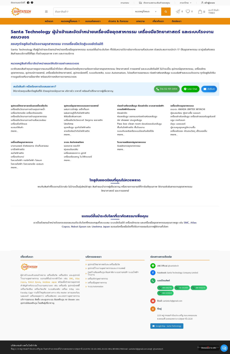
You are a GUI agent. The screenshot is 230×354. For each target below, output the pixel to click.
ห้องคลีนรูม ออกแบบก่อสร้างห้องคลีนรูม (137, 116)
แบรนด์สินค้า (17, 127)
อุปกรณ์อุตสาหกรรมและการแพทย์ (81, 105)
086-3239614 (167, 293)
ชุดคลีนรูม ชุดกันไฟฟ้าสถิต (77, 127)
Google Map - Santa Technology (167, 326)
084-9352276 (200, 288)
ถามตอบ (125, 2)
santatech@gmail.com (172, 301)
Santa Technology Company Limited (182, 272)
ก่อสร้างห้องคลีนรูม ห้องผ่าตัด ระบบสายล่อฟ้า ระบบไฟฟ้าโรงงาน (112, 273)
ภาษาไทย (184, 2)
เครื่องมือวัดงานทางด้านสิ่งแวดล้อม (28, 120)
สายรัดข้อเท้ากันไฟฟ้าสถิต (77, 131)
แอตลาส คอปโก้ (72, 145)
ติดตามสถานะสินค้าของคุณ (154, 2)
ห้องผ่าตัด (122, 113)
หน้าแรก (49, 21)
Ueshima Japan (101, 226)
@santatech (173, 265)
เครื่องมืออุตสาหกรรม (22, 142)
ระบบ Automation (74, 142)
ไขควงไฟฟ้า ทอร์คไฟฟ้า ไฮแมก (26, 160)
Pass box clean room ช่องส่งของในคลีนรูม (139, 123)
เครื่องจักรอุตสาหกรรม (182, 105)
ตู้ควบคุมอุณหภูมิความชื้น (182, 127)
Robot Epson (78, 226)
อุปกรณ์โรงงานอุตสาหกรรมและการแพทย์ (105, 268)
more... (14, 131)
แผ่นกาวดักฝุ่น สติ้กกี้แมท (76, 109)
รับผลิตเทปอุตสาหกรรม (128, 145)
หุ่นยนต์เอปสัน (71, 149)
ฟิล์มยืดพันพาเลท (72, 116)
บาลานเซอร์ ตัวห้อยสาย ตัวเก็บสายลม (30, 145)
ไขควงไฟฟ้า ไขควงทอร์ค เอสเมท (27, 164)
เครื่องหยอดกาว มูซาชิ (75, 153)
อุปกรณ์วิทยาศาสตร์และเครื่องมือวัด (29, 105)
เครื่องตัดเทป (17, 156)
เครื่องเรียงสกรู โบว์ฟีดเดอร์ (78, 156)
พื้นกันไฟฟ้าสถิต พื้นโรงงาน (131, 127)
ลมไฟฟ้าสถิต (17, 153)
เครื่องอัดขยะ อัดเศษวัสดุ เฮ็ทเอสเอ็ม (188, 131)
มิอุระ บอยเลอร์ (177, 123)
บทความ (140, 21)
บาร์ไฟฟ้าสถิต (17, 149)
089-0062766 (167, 288)
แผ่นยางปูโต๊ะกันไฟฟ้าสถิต (77, 113)
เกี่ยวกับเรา (158, 21)
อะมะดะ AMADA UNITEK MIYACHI (187, 109)
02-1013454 (183, 288)
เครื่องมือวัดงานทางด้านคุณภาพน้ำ (28, 109)
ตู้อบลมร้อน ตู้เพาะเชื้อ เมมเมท (185, 113)
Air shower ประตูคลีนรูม (129, 120)
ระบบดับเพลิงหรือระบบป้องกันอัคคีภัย (135, 131)
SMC (186, 222)
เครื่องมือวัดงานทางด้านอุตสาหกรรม (29, 116)
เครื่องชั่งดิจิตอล (19, 123)
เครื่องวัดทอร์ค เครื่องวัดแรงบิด (26, 113)
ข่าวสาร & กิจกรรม (118, 21)
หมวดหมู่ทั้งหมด (69, 21)
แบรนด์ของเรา (92, 21)
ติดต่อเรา (176, 21)
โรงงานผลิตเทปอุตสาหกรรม (131, 142)
